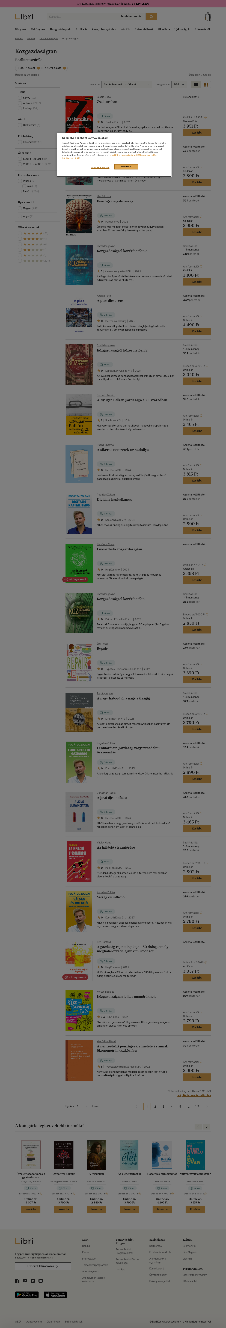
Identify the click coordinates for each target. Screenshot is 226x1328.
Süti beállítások (100, 167)
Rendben (126, 166)
